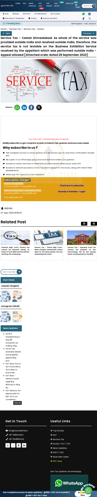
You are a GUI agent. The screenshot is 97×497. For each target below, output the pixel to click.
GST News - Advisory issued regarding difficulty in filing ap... (13, 381)
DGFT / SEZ (58, 452)
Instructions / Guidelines (13, 18)
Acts (5, 14)
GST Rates (57, 4)
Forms (26, 14)
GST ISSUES (49, 4)
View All (17, 403)
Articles (70, 3)
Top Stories (58, 430)
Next (6, 33)
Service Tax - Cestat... (34, 29)
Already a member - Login (71, 191)
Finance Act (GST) (49, 18)
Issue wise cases (61, 456)
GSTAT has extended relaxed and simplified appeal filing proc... (13, 355)
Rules (15, 14)
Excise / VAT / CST (62, 443)
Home (17, 3)
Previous (89, 33)
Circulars (55, 14)
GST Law (41, 5)
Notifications (40, 14)
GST (24, 3)
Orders (32, 18)
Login (77, 6)
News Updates (32, 4)
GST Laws (57, 461)
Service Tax (15, 29)
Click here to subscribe (72, 185)
